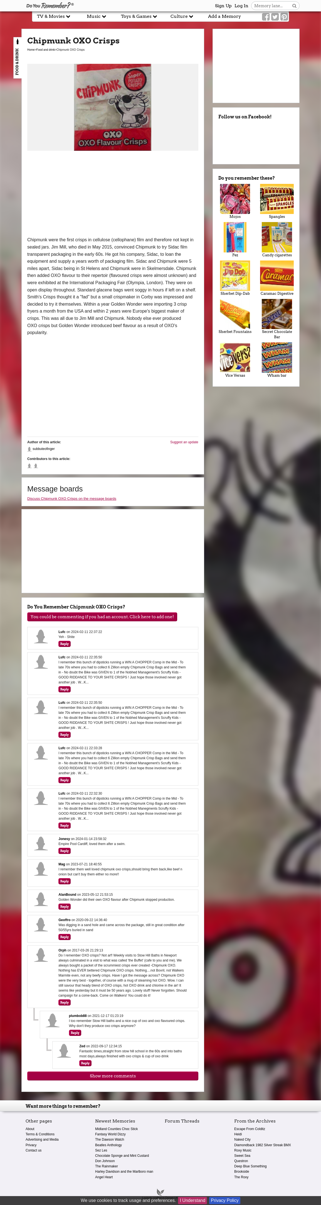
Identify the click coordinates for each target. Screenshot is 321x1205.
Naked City (242, 1139)
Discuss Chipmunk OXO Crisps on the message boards (71, 498)
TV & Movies (53, 16)
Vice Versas (235, 360)
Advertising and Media (42, 1139)
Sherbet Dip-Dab (235, 278)
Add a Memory (224, 16)
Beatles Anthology (108, 1145)
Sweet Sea (242, 1156)
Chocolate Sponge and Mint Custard (122, 1156)
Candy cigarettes (277, 239)
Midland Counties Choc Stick (116, 1129)
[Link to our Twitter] (275, 17)
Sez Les (101, 1150)
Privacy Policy (225, 1200)
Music (96, 16)
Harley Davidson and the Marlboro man (124, 1172)
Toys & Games (139, 16)
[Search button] (294, 6)
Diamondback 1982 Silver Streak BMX (262, 1145)
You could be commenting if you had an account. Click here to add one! (102, 616)
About (30, 1129)
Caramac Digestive (277, 278)
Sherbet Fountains (235, 316)
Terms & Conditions (40, 1134)
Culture (182, 16)
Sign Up (223, 5)
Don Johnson (105, 1161)
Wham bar (277, 360)
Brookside (241, 1172)
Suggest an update (184, 442)
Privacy (31, 1145)
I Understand (192, 1200)
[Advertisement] (112, 194)
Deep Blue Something (250, 1166)
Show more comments (113, 1076)
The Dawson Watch (109, 1139)
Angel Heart (104, 1177)
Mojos (235, 201)
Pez (235, 239)
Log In (241, 5)
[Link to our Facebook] (266, 17)
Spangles (277, 201)
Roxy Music (242, 1150)
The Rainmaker (106, 1166)
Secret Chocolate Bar (277, 319)
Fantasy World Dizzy (110, 1134)
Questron (241, 1161)
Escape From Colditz (249, 1129)
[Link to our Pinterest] (284, 17)
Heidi (238, 1134)
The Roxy (241, 1177)
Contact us (33, 1150)
